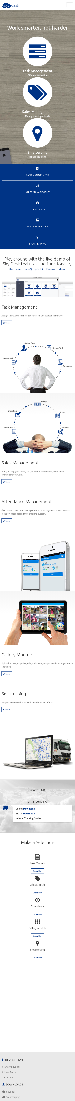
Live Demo (9, 1072)
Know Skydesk (11, 1066)
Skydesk (8, 1091)
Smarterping (11, 1097)
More (6, 322)
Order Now (37, 871)
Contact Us (9, 1077)
